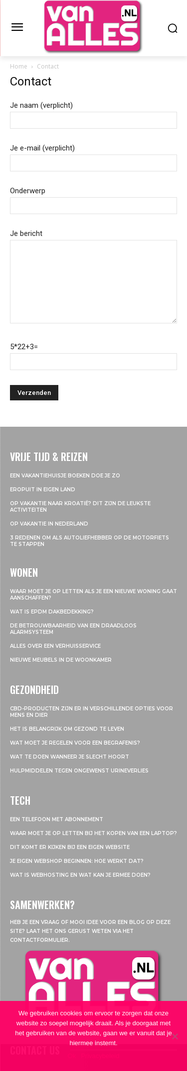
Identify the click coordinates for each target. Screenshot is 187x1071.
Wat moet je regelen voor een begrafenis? (75, 743)
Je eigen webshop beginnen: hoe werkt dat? (77, 861)
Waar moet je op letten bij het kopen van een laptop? (93, 833)
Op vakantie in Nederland (49, 524)
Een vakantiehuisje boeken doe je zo (66, 475)
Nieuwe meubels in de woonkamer (61, 660)
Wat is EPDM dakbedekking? (52, 612)
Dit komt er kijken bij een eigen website (70, 847)
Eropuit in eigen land (42, 489)
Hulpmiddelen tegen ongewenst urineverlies (79, 770)
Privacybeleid (100, 1056)
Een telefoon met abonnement (56, 819)
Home (18, 66)
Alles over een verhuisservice (55, 646)
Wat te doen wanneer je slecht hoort (69, 757)
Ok (72, 1056)
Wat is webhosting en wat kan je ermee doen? (80, 875)
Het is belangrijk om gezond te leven (67, 729)
